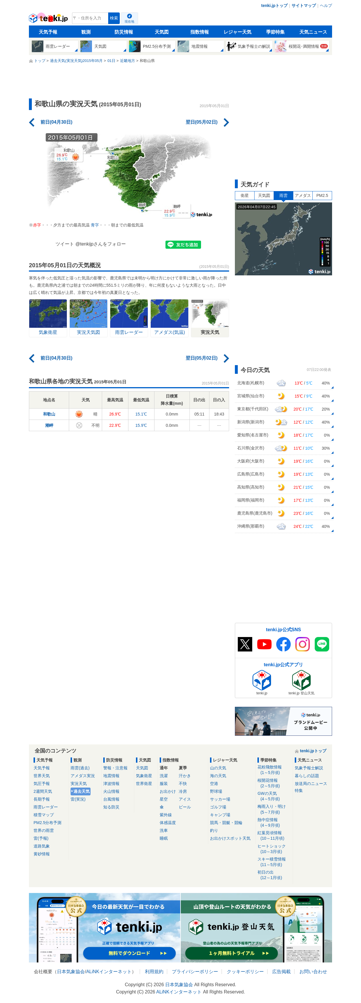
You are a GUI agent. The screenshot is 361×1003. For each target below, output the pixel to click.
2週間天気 (43, 791)
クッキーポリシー (245, 971)
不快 (183, 783)
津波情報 (111, 783)
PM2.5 (322, 195)
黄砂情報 (42, 854)
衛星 (245, 195)
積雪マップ (44, 814)
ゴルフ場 (218, 807)
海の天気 (218, 775)
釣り (214, 830)
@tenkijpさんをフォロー (100, 243)
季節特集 (275, 32)
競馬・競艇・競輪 (226, 822)
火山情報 (111, 791)
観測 (86, 32)
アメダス (303, 195)
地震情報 (111, 775)
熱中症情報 (274, 822)
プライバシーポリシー (195, 971)
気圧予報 (42, 783)
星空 (164, 799)
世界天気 (42, 775)
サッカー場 (220, 799)
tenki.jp (49, 19)
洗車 (164, 830)
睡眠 (164, 838)
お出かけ (168, 791)
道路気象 (42, 846)
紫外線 (166, 814)
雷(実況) (78, 799)
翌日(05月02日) (202, 122)
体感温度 (168, 822)
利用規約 (154, 971)
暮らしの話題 (307, 775)
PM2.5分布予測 (47, 822)
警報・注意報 (115, 768)
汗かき (185, 775)
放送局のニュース (311, 783)
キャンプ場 (220, 814)
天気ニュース (313, 32)
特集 (299, 790)
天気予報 (48, 32)
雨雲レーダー (46, 807)
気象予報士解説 (309, 768)
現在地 (129, 21)
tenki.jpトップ (274, 5)
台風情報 (111, 799)
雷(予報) (41, 838)
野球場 (216, 791)
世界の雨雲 (44, 830)
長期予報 (42, 799)
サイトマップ (304, 5)
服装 (164, 783)
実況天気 (79, 783)
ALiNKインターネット (109, 971)
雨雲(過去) (80, 768)
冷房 (183, 791)
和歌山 (49, 414)
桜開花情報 (274, 783)
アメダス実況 (83, 775)
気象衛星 (144, 775)
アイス (185, 799)
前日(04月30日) (56, 122)
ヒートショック (274, 849)
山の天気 (218, 768)
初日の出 (274, 875)
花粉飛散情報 (274, 770)
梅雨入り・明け (274, 809)
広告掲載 (281, 971)
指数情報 (199, 32)
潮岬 (49, 425)
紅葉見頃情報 (274, 835)
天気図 (162, 32)
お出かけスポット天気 (230, 838)
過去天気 (81, 791)
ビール (185, 807)
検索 (114, 18)
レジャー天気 (237, 32)
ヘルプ (326, 5)
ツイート (65, 243)
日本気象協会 (71, 971)
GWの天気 (274, 796)
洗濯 (164, 775)
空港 (214, 783)
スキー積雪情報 (274, 862)
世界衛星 (144, 783)
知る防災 (111, 807)
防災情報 (124, 32)
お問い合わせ (313, 971)
